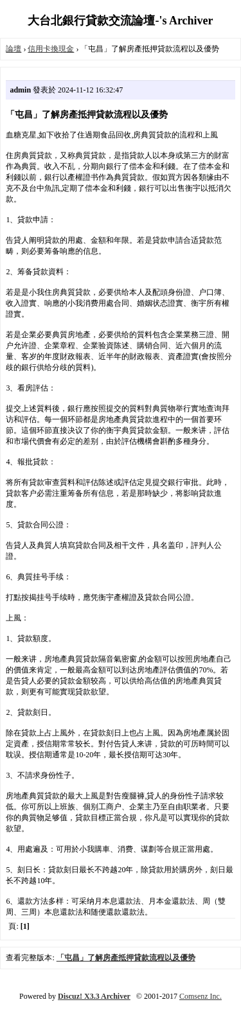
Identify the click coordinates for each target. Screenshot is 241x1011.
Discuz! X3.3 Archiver (94, 996)
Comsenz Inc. (200, 996)
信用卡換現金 (51, 48)
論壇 (13, 48)
